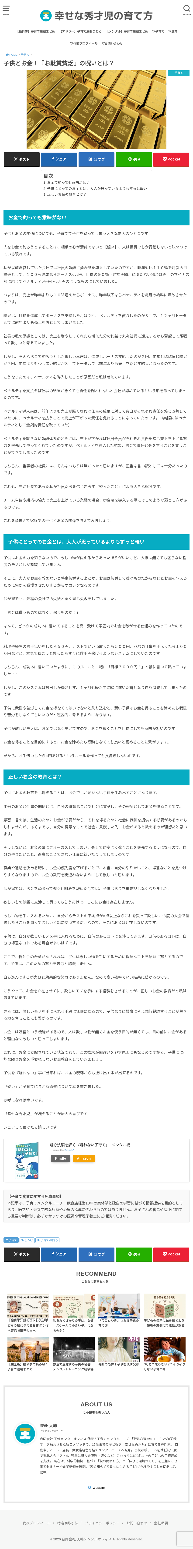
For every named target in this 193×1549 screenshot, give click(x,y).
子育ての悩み (49, 1240)
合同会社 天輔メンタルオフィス (87, 1539)
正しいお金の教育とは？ (67, 194)
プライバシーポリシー (102, 1523)
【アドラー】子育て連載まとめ (80, 31)
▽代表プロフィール (83, 43)
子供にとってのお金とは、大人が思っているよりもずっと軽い (97, 189)
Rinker (68, 1150)
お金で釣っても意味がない (68, 182)
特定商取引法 (67, 1523)
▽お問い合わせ (112, 43)
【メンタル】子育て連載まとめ (127, 31)
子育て (12, 1240)
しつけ (28, 1240)
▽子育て (158, 31)
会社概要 (161, 1523)
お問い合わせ (136, 1523)
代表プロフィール (37, 1523)
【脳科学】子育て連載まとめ (35, 31)
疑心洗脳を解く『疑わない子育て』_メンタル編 (90, 1145)
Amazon (84, 1158)
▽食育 (172, 31)
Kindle (60, 1158)
